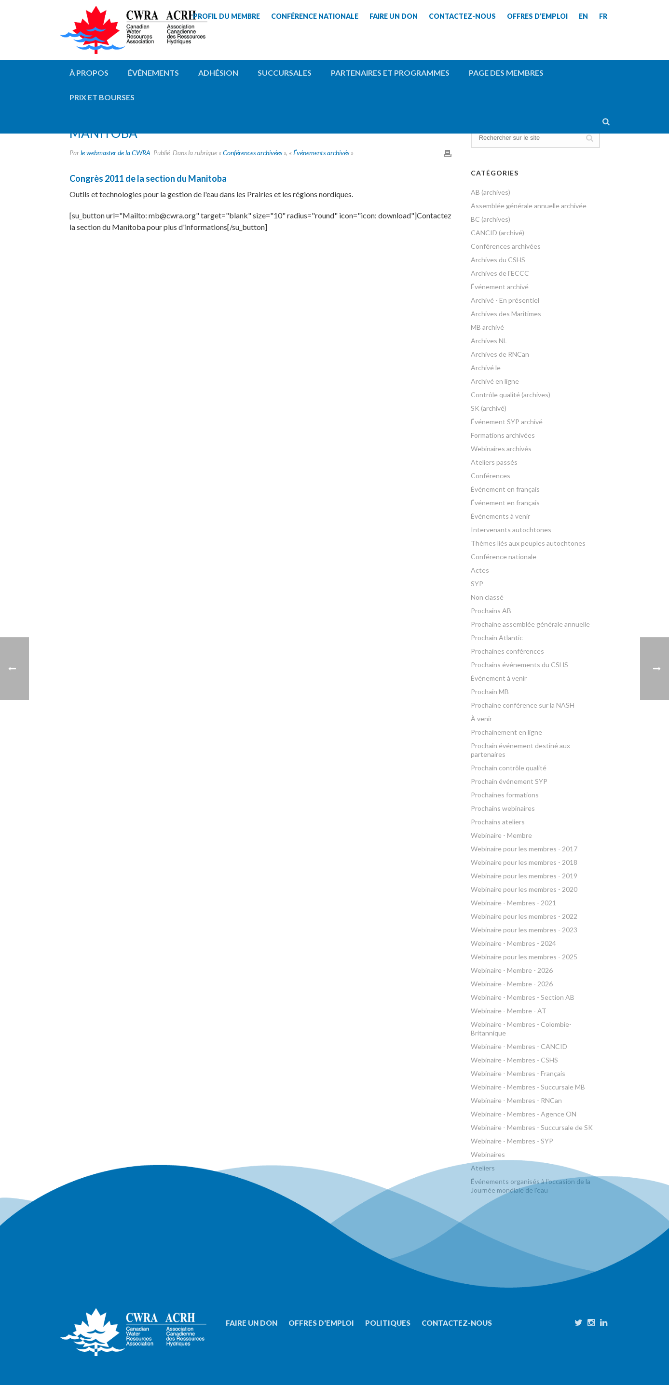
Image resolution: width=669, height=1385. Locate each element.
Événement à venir (499, 678)
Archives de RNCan (500, 354)
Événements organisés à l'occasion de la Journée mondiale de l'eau (530, 1185)
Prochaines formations (505, 795)
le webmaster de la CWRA (115, 152)
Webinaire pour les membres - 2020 (524, 889)
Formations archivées (503, 435)
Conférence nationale (503, 556)
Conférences (490, 475)
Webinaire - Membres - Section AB (522, 997)
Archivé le (486, 367)
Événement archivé (500, 286)
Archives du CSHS (498, 259)
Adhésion (218, 72)
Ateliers (483, 1168)
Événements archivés (321, 152)
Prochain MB (490, 691)
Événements (153, 72)
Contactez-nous (457, 1322)
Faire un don (251, 1322)
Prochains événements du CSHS (519, 664)
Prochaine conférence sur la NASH (522, 705)
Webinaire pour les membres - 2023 (524, 930)
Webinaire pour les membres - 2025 (524, 957)
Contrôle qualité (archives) (510, 394)
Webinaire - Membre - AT (508, 1011)
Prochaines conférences (507, 651)
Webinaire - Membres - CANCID (519, 1046)
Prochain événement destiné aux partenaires (520, 749)
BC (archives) (490, 219)
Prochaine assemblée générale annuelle (530, 624)
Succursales (285, 72)
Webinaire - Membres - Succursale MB (528, 1087)
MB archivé (487, 327)
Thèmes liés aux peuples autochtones (528, 543)
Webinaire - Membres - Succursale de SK (532, 1127)
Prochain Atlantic (497, 637)
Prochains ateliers (498, 822)
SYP (477, 583)
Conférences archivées (252, 152)
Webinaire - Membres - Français (518, 1073)
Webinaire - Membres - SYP (512, 1141)
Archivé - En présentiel (505, 300)
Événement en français (505, 489)
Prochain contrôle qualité (508, 768)
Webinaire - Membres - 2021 (513, 903)
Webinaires (488, 1154)
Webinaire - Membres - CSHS (514, 1060)
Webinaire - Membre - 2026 (512, 970)
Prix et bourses (102, 97)
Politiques (387, 1322)
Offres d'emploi (321, 1322)
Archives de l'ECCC (500, 273)
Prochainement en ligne (506, 732)
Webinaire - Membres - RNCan (516, 1100)
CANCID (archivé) (497, 233)
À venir (481, 718)
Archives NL (489, 340)
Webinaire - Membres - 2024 (513, 943)
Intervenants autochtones (511, 529)
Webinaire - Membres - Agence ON (523, 1114)
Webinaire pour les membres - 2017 (524, 849)
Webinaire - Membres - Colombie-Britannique (521, 1028)
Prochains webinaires (503, 808)
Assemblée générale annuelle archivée (529, 206)
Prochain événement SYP (509, 781)
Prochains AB (491, 610)
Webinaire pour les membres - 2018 (524, 862)
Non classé (487, 597)
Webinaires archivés (501, 448)
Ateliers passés (494, 462)
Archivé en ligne (495, 381)
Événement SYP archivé (507, 421)
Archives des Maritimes (506, 313)
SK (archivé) (488, 408)
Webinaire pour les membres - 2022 (524, 916)
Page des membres (506, 72)
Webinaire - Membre (501, 835)
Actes (480, 570)
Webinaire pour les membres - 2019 (524, 876)
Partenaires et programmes (390, 72)
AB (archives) (490, 192)
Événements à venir (500, 516)
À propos (89, 72)
